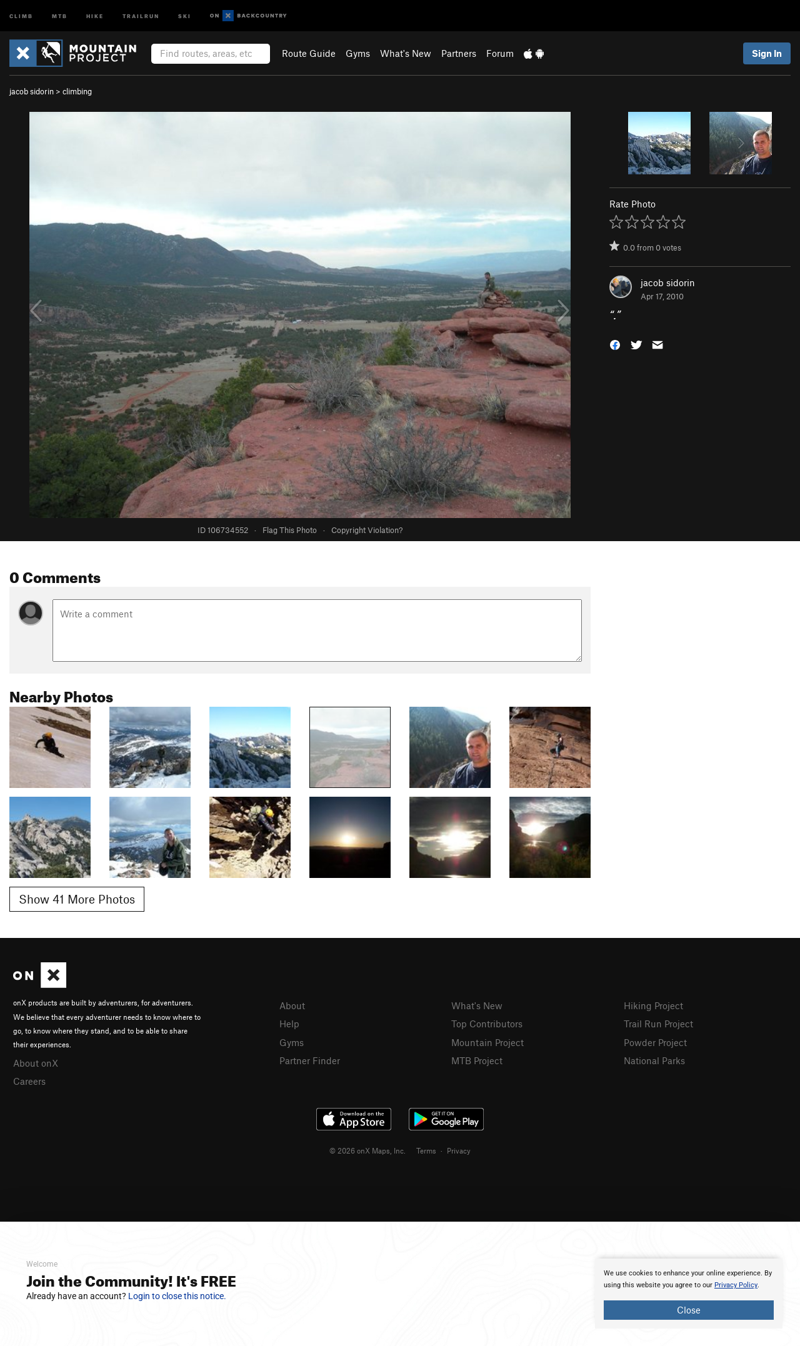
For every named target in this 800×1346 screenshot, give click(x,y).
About (292, 1005)
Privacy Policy (736, 1285)
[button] (615, 344)
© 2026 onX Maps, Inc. (367, 1150)
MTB (60, 15)
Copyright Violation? (366, 530)
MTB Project (476, 1060)
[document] (689, 1293)
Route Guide (309, 53)
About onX (35, 1063)
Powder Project (655, 1042)
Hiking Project (653, 1005)
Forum (500, 53)
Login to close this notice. (177, 1296)
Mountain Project (487, 1042)
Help (289, 1023)
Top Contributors (486, 1023)
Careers (29, 1081)
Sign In (767, 53)
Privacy (459, 1150)
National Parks (654, 1060)
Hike (95, 15)
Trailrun (140, 15)
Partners (458, 53)
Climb (21, 15)
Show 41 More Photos (77, 899)
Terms (426, 1150)
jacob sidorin (31, 91)
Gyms (358, 53)
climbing (77, 91)
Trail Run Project (658, 1023)
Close (689, 1309)
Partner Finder (309, 1060)
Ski (184, 15)
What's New (405, 53)
